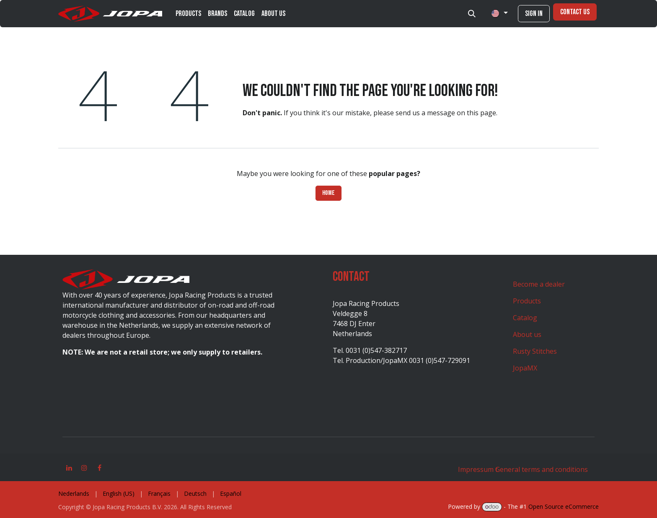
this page (481, 112)
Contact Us (575, 12)
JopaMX (525, 368)
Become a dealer (539, 284)
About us (527, 334)
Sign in (534, 13)
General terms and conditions (541, 469)
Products (527, 301)
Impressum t (478, 469)
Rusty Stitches (535, 351)
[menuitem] (188, 14)
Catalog (525, 317)
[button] (471, 13)
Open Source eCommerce (563, 506)
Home (328, 193)
